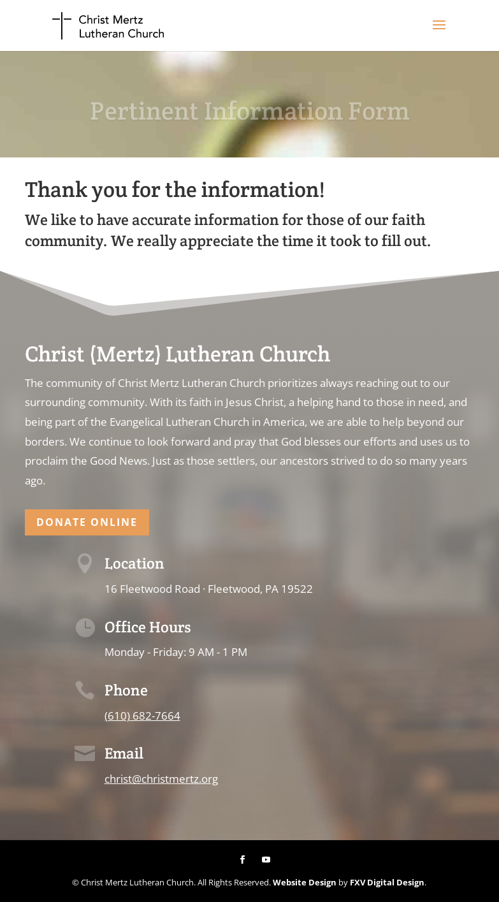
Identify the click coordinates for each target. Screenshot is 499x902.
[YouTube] (266, 860)
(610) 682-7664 (142, 715)
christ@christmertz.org (161, 778)
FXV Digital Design (387, 882)
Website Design (304, 882)
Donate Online (87, 522)
